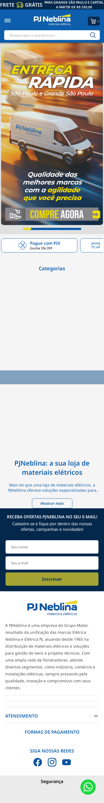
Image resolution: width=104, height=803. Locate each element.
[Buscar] (93, 35)
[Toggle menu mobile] (13, 20)
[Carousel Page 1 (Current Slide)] (27, 229)
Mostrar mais (52, 503)
